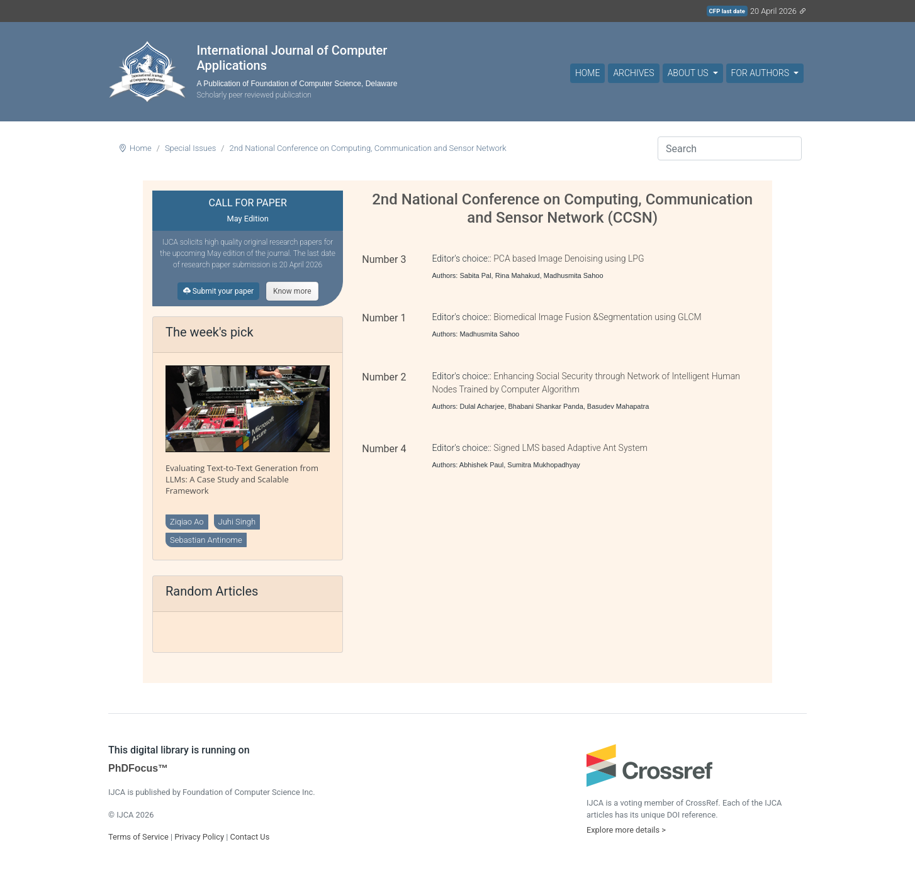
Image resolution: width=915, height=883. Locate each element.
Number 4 (384, 449)
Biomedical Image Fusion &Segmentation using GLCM (597, 317)
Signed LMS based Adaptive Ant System (570, 448)
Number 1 (384, 318)
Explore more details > (626, 830)
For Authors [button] (761, 73)
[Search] (730, 148)
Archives (633, 73)
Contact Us (249, 836)
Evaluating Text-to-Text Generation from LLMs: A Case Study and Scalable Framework (242, 479)
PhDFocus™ (138, 768)
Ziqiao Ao (187, 521)
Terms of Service (138, 836)
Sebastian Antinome (206, 540)
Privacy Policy (199, 836)
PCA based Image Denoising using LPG (568, 258)
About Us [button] (689, 73)
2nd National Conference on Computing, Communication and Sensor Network (367, 148)
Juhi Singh (237, 521)
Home (587, 73)
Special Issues (190, 148)
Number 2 (384, 377)
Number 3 (384, 259)
